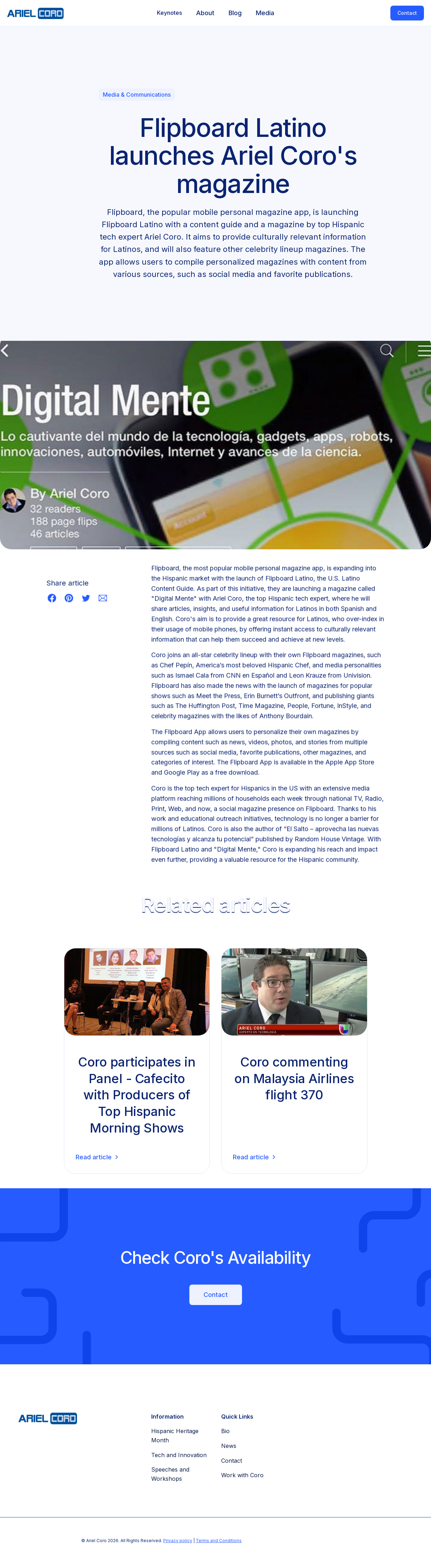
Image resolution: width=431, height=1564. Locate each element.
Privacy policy (177, 1540)
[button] (169, 13)
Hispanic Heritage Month (175, 1435)
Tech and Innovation (179, 1455)
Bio (225, 1431)
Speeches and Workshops (170, 1474)
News (228, 1445)
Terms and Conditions (219, 1540)
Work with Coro (242, 1475)
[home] (32, 13)
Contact (407, 13)
